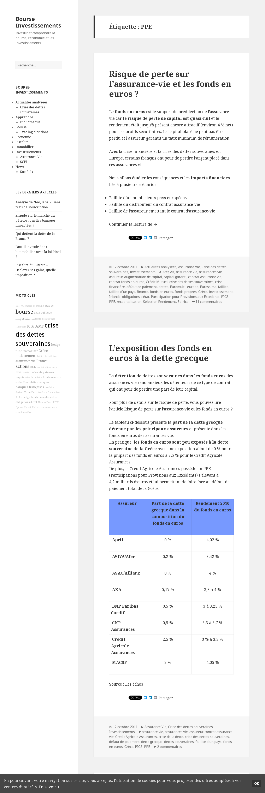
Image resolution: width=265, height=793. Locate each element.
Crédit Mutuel (157, 282)
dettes (34, 382)
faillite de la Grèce (47, 356)
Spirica (183, 301)
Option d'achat (23, 407)
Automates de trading (32, 305)
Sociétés (26, 171)
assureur (116, 277)
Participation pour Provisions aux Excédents (185, 296)
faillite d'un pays (122, 291)
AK (172, 272)
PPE (112, 301)
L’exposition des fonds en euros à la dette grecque (160, 352)
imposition (23, 318)
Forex (26, 382)
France (42, 361)
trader (19, 382)
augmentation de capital (143, 277)
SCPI (23, 162)
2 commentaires (169, 746)
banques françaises (30, 387)
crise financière (23, 412)
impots (20, 377)
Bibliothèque (30, 122)
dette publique (43, 312)
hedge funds (30, 397)
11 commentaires (208, 301)
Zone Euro (30, 392)
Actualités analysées (31, 102)
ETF (18, 305)
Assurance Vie (31, 157)
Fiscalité (22, 142)
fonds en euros (52, 377)
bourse (24, 311)
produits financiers (47, 367)
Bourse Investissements (38, 22)
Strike (19, 397)
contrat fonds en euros (126, 282)
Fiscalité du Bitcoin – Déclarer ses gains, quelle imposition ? (36, 270)
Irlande (114, 296)
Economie (23, 137)
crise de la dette (33, 377)
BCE (33, 367)
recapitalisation (129, 301)
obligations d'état (26, 402)
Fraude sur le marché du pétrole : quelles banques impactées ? (35, 220)
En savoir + (49, 786)
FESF (56, 402)
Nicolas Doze (45, 402)
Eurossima (208, 286)
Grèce (43, 350)
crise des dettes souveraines (37, 334)
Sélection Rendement (159, 301)
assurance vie (26, 361)
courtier (26, 372)
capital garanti (175, 277)
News (20, 166)
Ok (256, 783)
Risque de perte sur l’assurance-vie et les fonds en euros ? (170, 83)
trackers (42, 392)
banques (44, 382)
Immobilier (25, 147)
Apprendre (24, 117)
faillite (223, 286)
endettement (26, 355)
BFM (18, 372)
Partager (166, 238)
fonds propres (186, 291)
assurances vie (210, 272)
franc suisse (54, 392)
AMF (39, 326)
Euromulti (178, 286)
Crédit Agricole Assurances (136, 736)
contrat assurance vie (205, 277)
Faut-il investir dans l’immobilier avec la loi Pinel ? (38, 252)
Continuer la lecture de (133, 224)
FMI (34, 407)
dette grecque (152, 741)
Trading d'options (34, 132)
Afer (166, 272)
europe (49, 305)
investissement (221, 291)
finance (142, 291)
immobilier (30, 351)
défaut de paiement (43, 372)
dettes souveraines (47, 407)
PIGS (31, 326)
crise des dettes (48, 397)
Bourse (21, 127)
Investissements (28, 152)
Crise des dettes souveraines (190, 727)
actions (22, 366)
